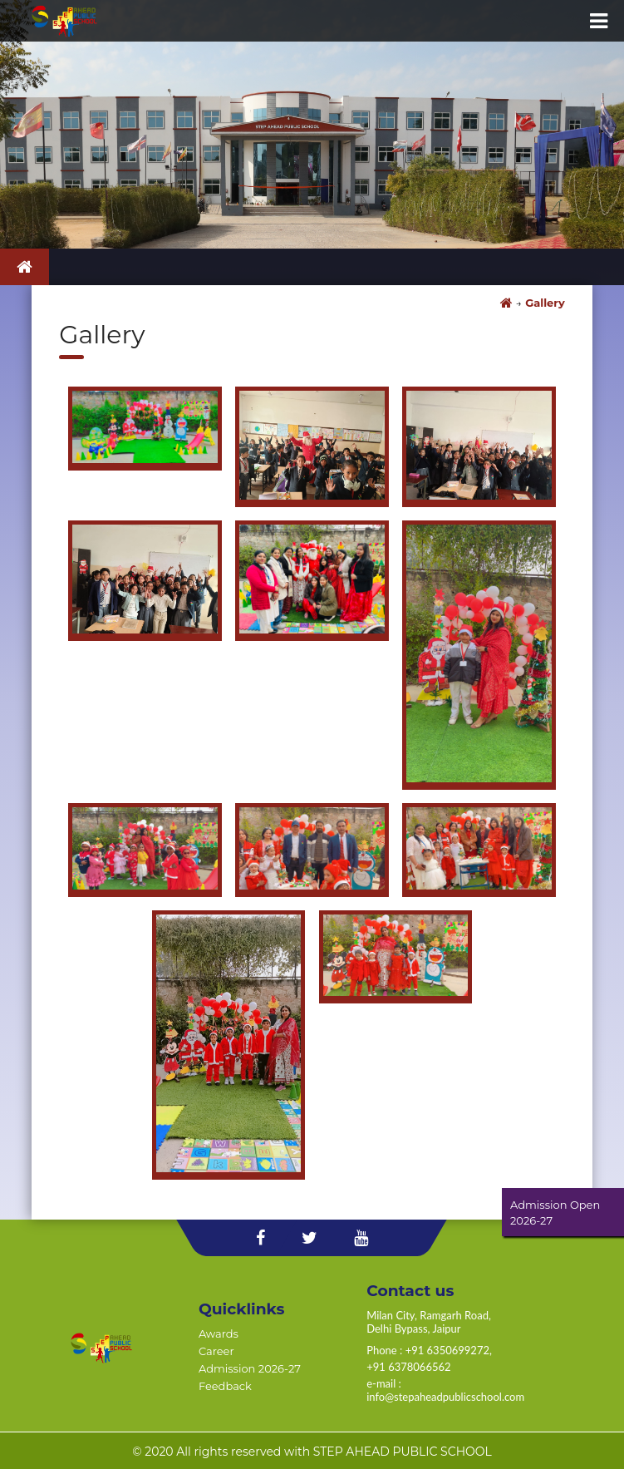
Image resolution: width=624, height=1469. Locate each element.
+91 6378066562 (408, 1366)
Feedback (225, 1386)
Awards (218, 1333)
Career (216, 1351)
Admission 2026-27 (250, 1368)
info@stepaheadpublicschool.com (445, 1396)
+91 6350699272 (447, 1350)
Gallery (544, 302)
